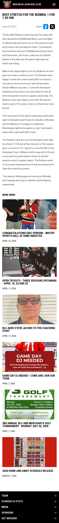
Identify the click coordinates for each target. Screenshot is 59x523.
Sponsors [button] (7, 512)
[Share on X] (52, 26)
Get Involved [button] (9, 518)
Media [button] (5, 507)
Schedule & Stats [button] (12, 501)
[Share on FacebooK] (45, 26)
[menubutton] (54, 4)
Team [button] (5, 495)
